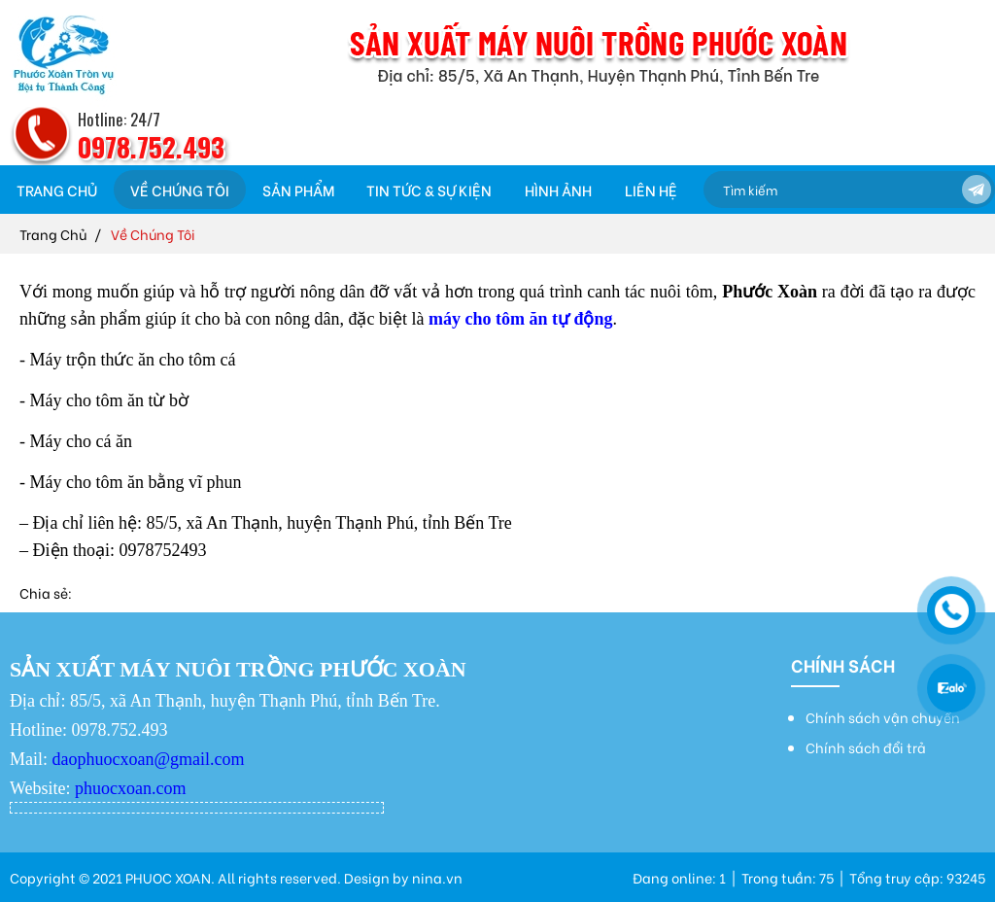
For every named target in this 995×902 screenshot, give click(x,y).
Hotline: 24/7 (119, 119)
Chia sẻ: (45, 592)
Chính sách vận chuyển (883, 717)
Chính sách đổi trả (866, 747)
